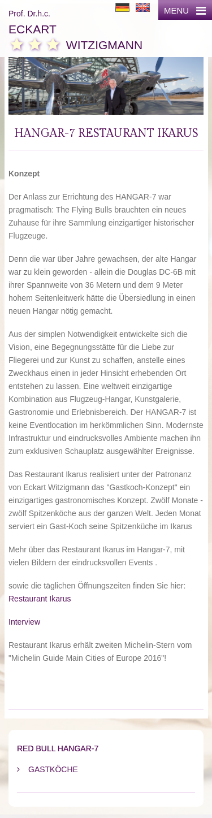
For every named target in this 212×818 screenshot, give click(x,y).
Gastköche (53, 769)
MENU (185, 10)
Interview (24, 621)
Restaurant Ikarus (39, 598)
